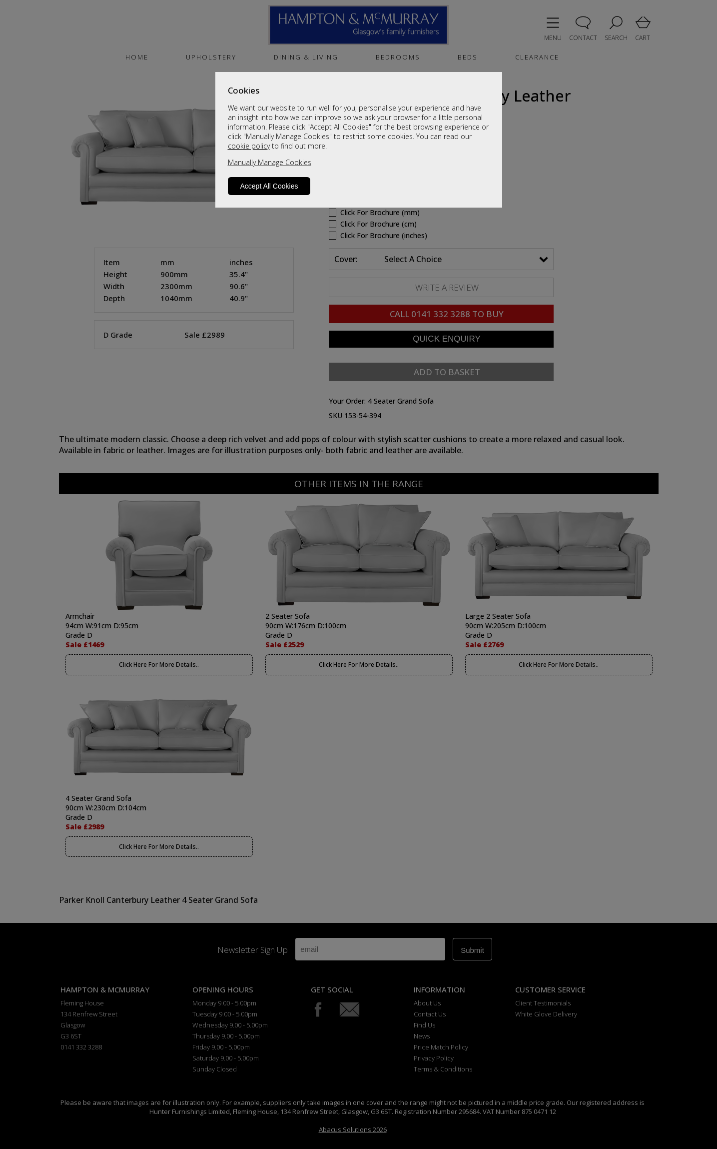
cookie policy (249, 146)
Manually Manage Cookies (269, 162)
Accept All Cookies (269, 186)
